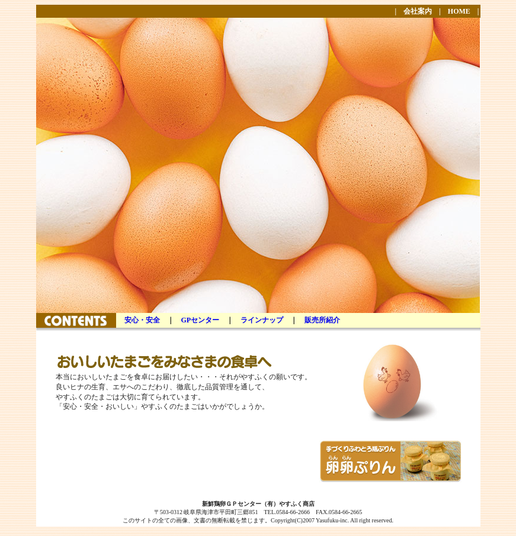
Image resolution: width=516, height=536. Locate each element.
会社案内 (417, 11)
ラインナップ (262, 320)
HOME (459, 11)
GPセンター (200, 320)
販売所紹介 (322, 320)
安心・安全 (142, 320)
